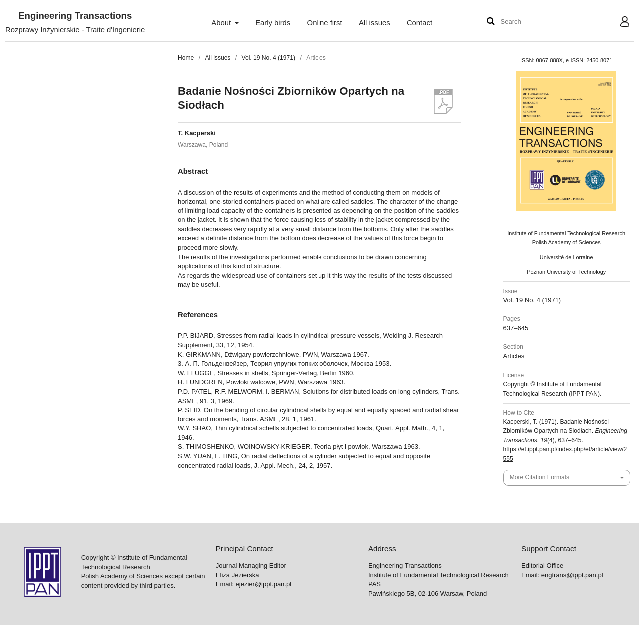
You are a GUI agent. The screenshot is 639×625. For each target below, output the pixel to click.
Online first (324, 23)
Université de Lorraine (566, 257)
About (222, 23)
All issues (374, 23)
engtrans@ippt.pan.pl (572, 575)
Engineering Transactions (75, 16)
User (617, 22)
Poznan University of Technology (566, 272)
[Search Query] (531, 22)
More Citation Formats (539, 477)
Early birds (272, 23)
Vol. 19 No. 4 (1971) (268, 57)
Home (186, 57)
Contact (419, 23)
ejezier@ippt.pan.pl (263, 584)
